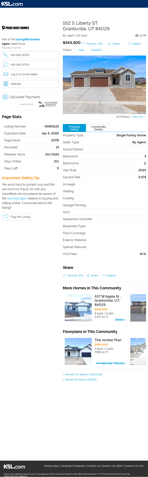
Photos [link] (67, 49)
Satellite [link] (96, 49)
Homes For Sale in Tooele (81, 384)
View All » (138, 116)
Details (119, 319)
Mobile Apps (51, 465)
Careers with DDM (111, 465)
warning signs (17, 198)
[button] (30, 97)
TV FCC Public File (104, 474)
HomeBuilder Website (110, 363)
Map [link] (81, 49)
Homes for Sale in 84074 (80, 395)
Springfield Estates (28, 39)
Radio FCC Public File (121, 474)
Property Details (74, 128)
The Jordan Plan (108, 340)
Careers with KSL (134, 465)
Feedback (79, 465)
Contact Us (93, 465)
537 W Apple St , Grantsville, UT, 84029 (108, 300)
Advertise (66, 465)
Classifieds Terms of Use (24, 474)
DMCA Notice (55, 474)
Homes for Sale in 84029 (80, 390)
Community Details (98, 128)
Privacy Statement (41, 474)
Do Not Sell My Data (69, 474)
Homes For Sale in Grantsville (83, 374)
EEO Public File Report (87, 474)
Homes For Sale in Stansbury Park (86, 379)
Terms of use (8, 474)
